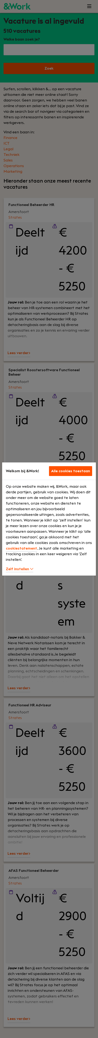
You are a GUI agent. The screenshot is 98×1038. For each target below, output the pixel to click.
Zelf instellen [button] (19, 569)
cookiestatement (21, 548)
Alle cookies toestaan (70, 471)
